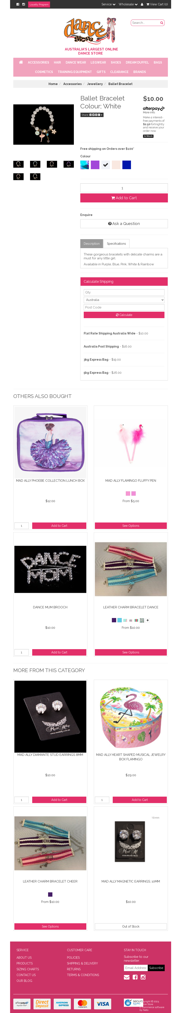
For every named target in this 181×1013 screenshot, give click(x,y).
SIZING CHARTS (28, 969)
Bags (158, 62)
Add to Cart (124, 198)
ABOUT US (24, 957)
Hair (57, 62)
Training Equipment (75, 72)
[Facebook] (18, 4)
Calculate (124, 315)
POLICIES (73, 957)
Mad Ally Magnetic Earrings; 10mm (131, 881)
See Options (130, 525)
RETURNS (74, 969)
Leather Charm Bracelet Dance (130, 607)
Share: (92, 114)
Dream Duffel (137, 62)
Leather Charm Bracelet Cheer (50, 881)
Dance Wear (76, 62)
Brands (139, 72)
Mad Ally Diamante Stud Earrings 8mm (50, 755)
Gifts (101, 72)
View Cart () (157, 4)
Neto (145, 1010)
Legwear (98, 62)
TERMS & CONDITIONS (83, 975)
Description (92, 243)
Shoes (116, 62)
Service (109, 4)
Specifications (116, 243)
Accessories (38, 62)
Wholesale (128, 4)
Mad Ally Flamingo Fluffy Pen (130, 481)
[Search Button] (162, 23)
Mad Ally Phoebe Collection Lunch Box (50, 481)
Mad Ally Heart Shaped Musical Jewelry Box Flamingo (131, 757)
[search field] (145, 23)
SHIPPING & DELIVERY (82, 963)
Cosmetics (44, 72)
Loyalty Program (39, 4)
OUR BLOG (24, 981)
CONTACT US (26, 975)
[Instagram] (23, 4)
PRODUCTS (25, 963)
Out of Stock (130, 926)
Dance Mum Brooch (50, 607)
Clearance (119, 72)
